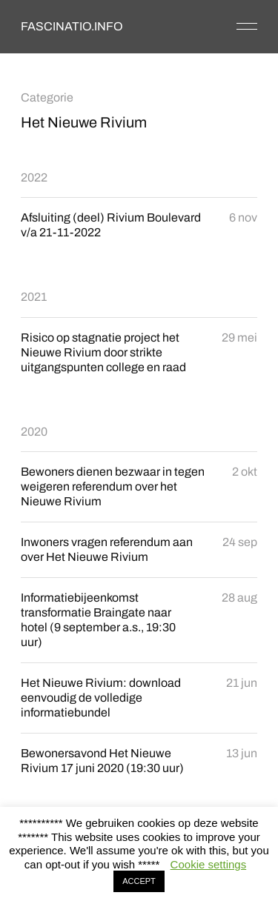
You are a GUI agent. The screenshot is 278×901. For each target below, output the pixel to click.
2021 (34, 296)
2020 (34, 431)
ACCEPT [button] (139, 881)
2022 (34, 177)
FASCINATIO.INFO (72, 26)
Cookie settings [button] (209, 864)
